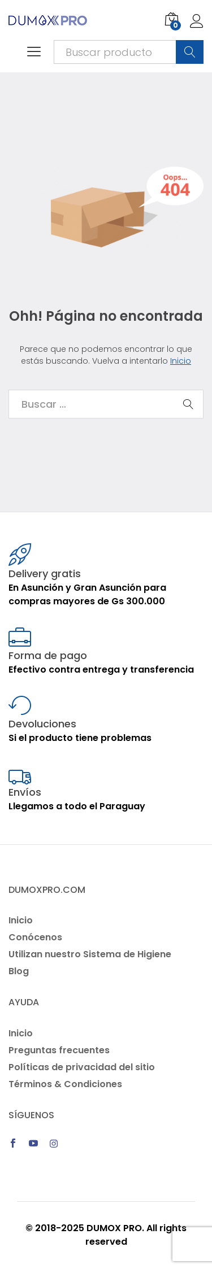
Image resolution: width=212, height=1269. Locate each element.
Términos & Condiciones (65, 1084)
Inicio (180, 361)
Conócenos (35, 937)
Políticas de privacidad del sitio (81, 1067)
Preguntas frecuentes (59, 1050)
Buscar (190, 52)
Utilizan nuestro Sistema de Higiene (89, 954)
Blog (18, 971)
